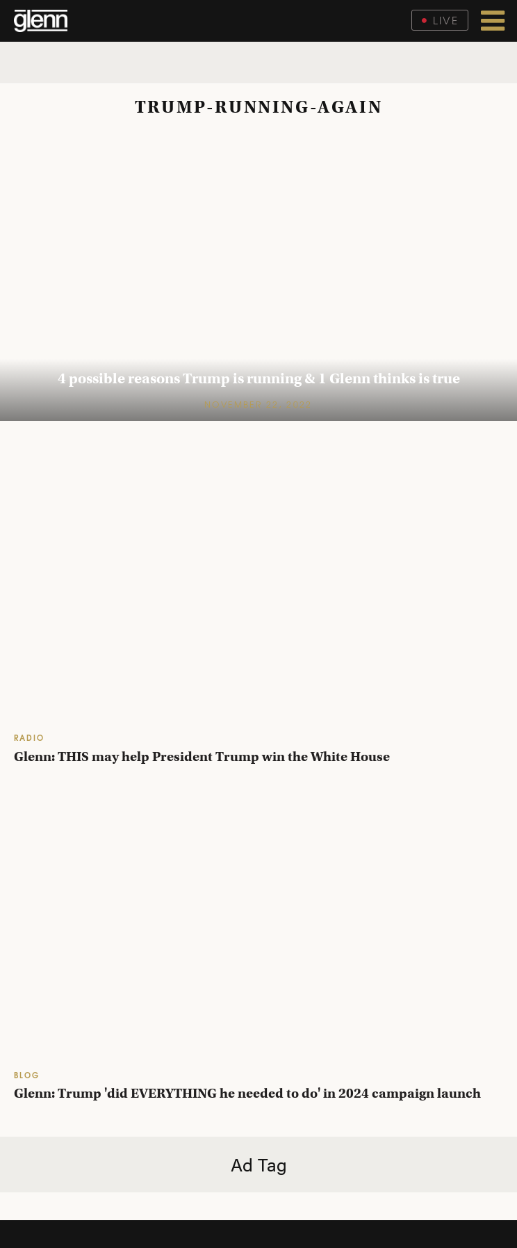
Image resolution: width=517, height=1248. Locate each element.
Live (440, 20)
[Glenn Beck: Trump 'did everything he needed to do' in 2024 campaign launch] (258, 924)
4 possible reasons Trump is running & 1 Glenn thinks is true (259, 378)
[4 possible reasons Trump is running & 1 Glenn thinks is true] (258, 276)
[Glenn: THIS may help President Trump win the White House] (258, 586)
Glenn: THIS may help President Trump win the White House (202, 757)
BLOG (27, 1074)
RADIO (29, 737)
